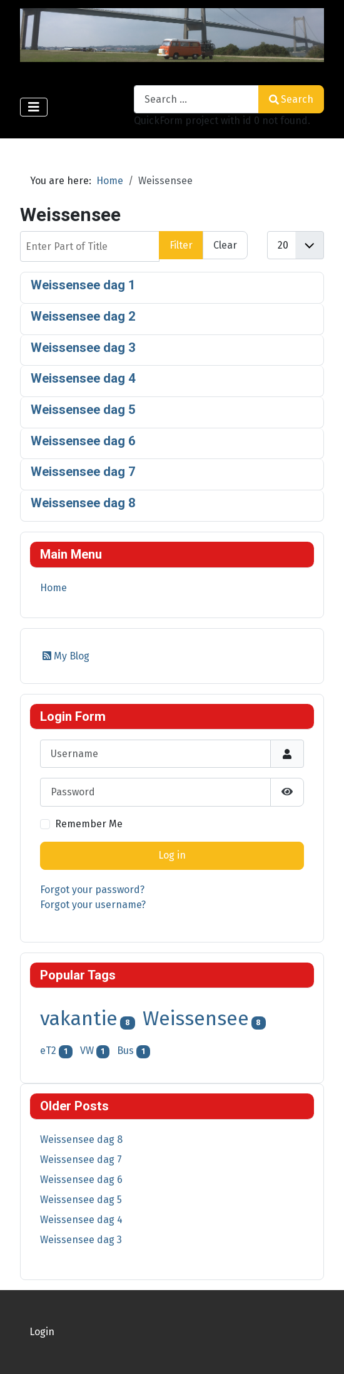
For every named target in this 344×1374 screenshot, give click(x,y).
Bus (125, 1050)
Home (53, 588)
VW (87, 1050)
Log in (172, 855)
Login (41, 1332)
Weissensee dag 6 (83, 440)
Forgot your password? (92, 890)
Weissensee (196, 1018)
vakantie (79, 1018)
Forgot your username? (93, 905)
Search (291, 99)
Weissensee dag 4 (83, 378)
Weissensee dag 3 (83, 347)
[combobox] (196, 99)
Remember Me (89, 824)
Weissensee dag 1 (83, 284)
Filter (181, 245)
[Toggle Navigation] (34, 107)
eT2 (48, 1050)
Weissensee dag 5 (83, 409)
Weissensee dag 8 (83, 502)
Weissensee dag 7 (83, 471)
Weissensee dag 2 (83, 316)
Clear (225, 245)
